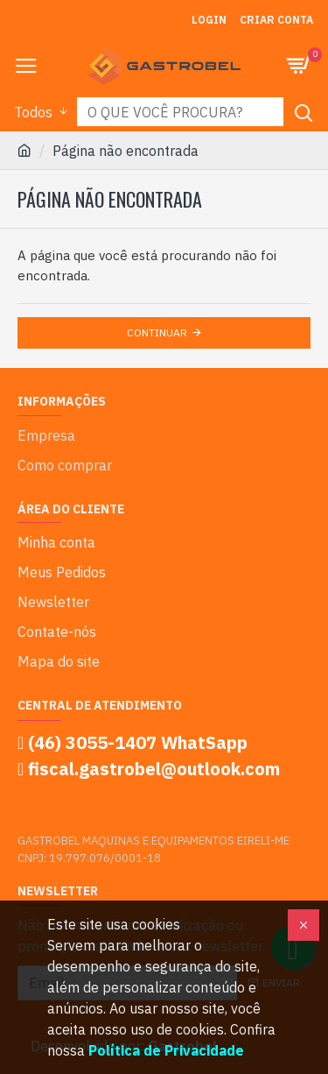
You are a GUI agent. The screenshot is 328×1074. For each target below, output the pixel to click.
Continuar (157, 332)
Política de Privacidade (166, 1050)
